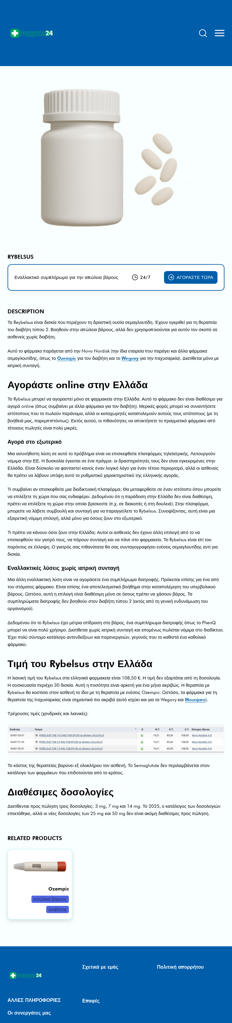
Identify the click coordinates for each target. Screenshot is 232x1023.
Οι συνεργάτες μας (29, 1013)
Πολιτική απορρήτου (180, 967)
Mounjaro (195, 699)
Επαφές (91, 1001)
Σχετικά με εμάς (100, 967)
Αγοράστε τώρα (190, 277)
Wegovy (130, 358)
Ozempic (66, 358)
